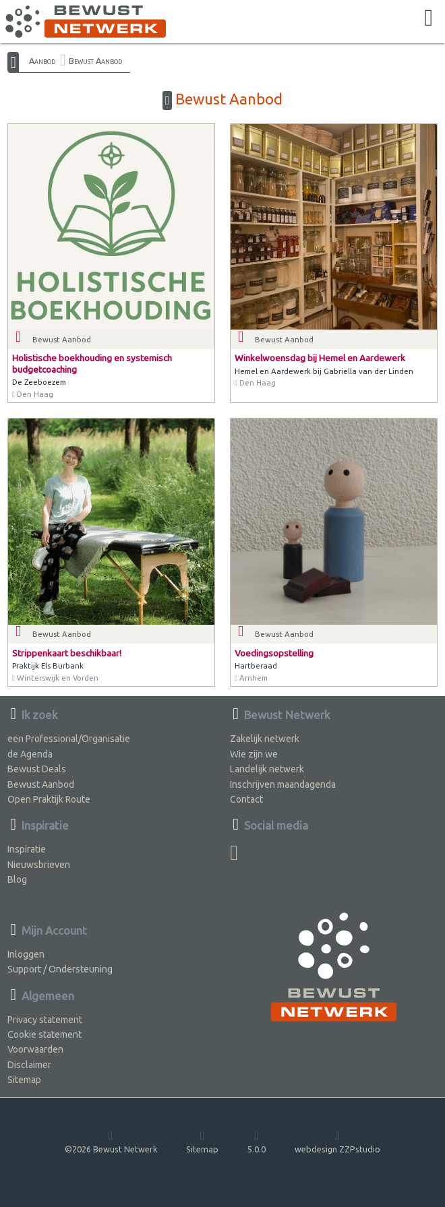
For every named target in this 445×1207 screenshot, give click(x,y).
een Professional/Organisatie (68, 738)
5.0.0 (256, 1141)
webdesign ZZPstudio (337, 1141)
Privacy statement (44, 1019)
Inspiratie (26, 849)
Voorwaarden (35, 1049)
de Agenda (30, 754)
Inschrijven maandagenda (283, 784)
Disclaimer (29, 1064)
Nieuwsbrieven (38, 864)
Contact (246, 799)
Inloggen (25, 954)
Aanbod (42, 60)
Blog (17, 879)
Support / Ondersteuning (60, 969)
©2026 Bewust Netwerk (111, 1141)
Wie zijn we (254, 754)
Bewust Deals (36, 769)
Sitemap (24, 1079)
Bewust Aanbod (95, 60)
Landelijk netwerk (267, 769)
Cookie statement (44, 1034)
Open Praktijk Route (48, 799)
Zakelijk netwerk (264, 738)
